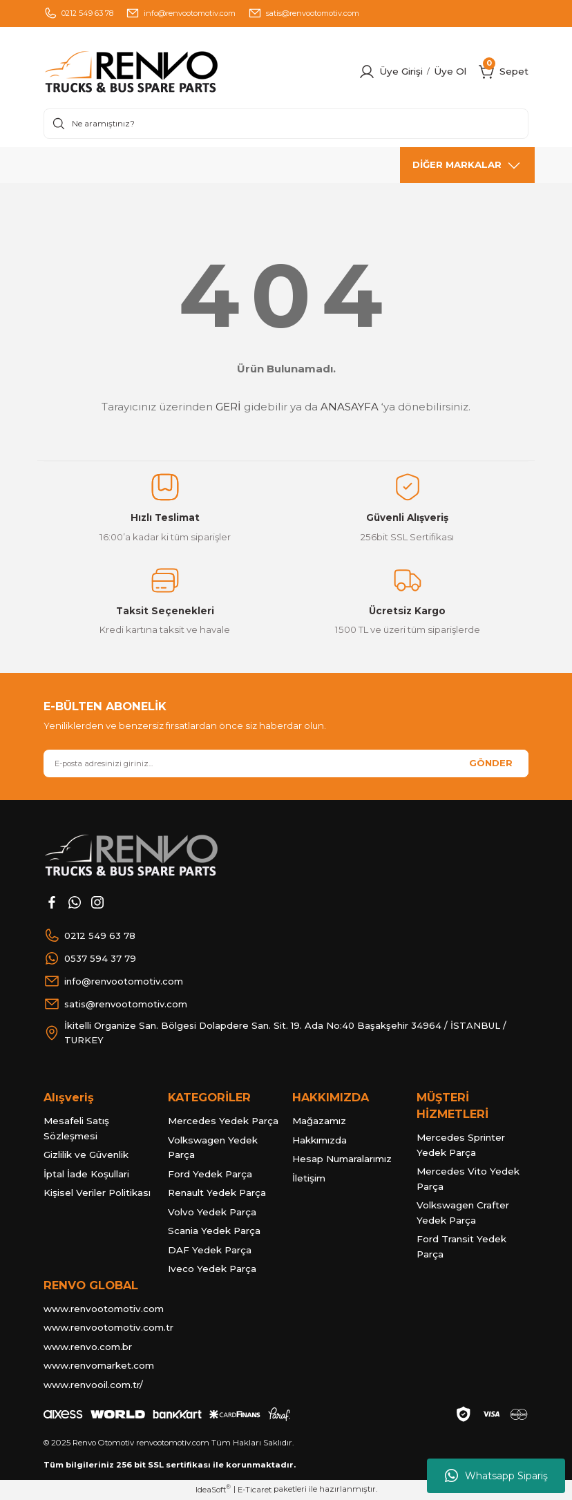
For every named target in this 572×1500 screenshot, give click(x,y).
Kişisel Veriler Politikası (97, 1193)
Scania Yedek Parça (214, 1231)
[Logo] (160, 72)
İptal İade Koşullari (86, 1174)
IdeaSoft (213, 1490)
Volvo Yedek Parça (212, 1212)
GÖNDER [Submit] (491, 762)
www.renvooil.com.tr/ (93, 1385)
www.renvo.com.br (88, 1347)
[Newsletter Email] (286, 763)
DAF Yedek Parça (209, 1250)
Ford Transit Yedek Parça (461, 1247)
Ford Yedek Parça (210, 1174)
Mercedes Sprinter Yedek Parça (461, 1145)
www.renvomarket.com (99, 1365)
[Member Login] (367, 72)
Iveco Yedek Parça (212, 1269)
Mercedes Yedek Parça (223, 1121)
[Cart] (487, 72)
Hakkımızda (319, 1140)
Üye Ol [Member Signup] (450, 71)
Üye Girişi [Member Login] (401, 71)
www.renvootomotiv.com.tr (108, 1327)
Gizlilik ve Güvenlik (86, 1155)
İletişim (308, 1178)
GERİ (228, 406)
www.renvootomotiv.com (104, 1309)
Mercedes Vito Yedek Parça (468, 1179)
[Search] (286, 123)
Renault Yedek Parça (217, 1193)
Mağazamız (319, 1121)
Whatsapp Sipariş (496, 1475)
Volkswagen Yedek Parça (213, 1148)
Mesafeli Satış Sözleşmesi (76, 1129)
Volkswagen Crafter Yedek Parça (463, 1213)
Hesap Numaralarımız (342, 1159)
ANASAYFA (350, 406)
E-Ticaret (254, 1490)
